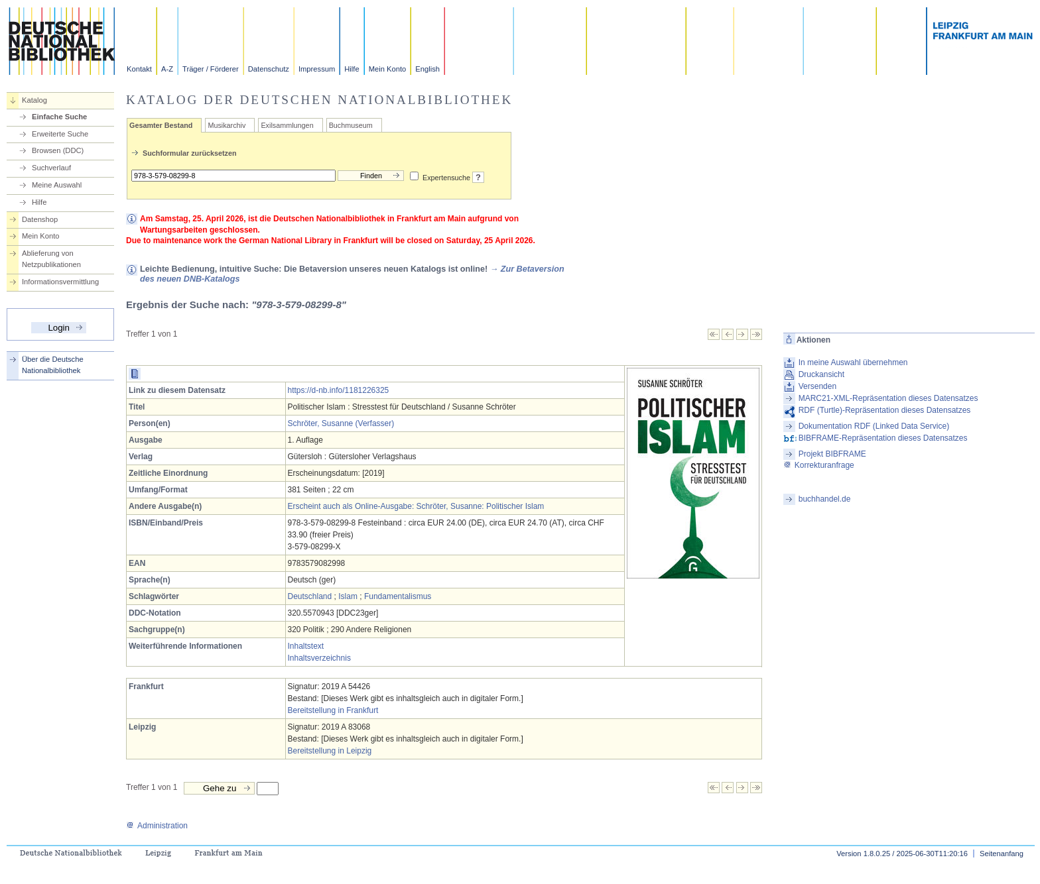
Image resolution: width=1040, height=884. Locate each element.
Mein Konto (388, 69)
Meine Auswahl (57, 185)
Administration (157, 825)
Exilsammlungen (287, 125)
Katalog (34, 100)
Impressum (316, 69)
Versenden (817, 386)
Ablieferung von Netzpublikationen (51, 258)
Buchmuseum (351, 125)
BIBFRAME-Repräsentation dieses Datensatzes (883, 438)
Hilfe (351, 69)
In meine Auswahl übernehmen (853, 362)
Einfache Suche (59, 117)
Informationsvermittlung (60, 282)
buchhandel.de (825, 499)
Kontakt (139, 69)
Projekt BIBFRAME (832, 454)
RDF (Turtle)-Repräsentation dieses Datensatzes (885, 410)
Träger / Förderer (210, 69)
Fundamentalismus (397, 596)
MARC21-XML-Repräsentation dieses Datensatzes (888, 398)
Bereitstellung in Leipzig (330, 750)
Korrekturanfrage (818, 465)
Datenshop (40, 219)
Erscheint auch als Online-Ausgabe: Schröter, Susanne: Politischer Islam (416, 506)
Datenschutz (268, 69)
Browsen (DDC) (58, 150)
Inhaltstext (306, 646)
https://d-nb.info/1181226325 (338, 390)
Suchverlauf (51, 168)
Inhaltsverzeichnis (319, 658)
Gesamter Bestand (160, 125)
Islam (348, 596)
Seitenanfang (1001, 853)
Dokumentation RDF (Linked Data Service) (874, 426)
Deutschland (310, 596)
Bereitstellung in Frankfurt (333, 710)
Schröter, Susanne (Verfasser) (341, 423)
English (427, 69)
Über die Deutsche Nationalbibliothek (53, 364)
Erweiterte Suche (60, 134)
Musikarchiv (226, 125)
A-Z (167, 69)
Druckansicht (821, 374)
